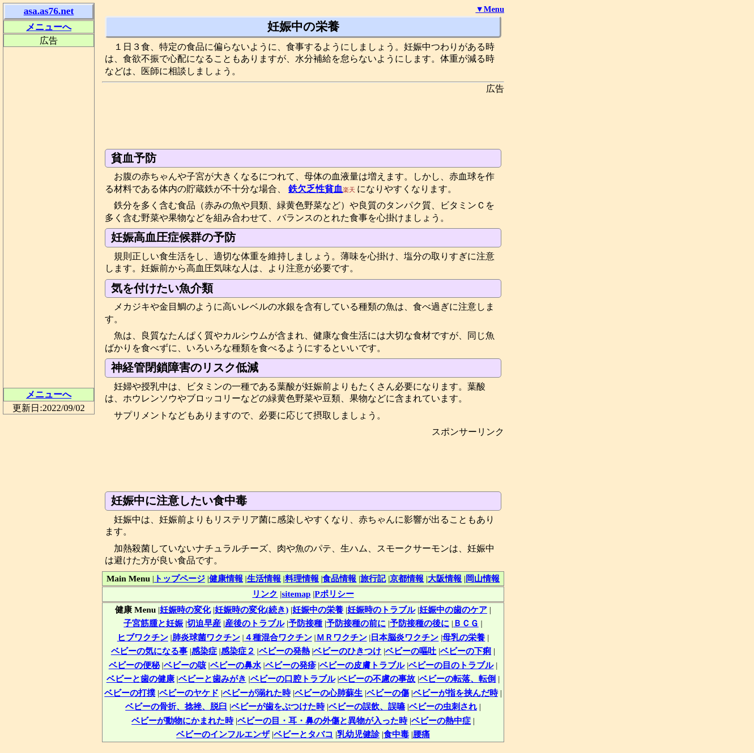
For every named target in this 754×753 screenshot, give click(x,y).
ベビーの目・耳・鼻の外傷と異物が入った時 (322, 720)
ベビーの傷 (388, 693)
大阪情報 (445, 578)
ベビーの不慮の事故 (377, 678)
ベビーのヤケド (189, 693)
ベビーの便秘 (134, 665)
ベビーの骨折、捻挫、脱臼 (176, 706)
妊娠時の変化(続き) (251, 609)
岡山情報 (483, 578)
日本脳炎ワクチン (404, 637)
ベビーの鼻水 (235, 665)
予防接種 (305, 623)
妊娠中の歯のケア (453, 609)
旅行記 (373, 578)
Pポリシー (333, 593)
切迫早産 (204, 623)
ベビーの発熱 (284, 651)
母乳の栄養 (463, 637)
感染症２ (238, 651)
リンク (265, 593)
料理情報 (302, 578)
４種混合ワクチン (278, 637)
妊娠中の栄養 (317, 609)
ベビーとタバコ (303, 734)
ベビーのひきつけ (347, 651)
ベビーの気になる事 (149, 651)
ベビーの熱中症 (441, 720)
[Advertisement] (308, 120)
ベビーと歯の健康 (140, 678)
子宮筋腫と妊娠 (153, 623)
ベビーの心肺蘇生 (329, 693)
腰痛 (421, 734)
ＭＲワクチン (341, 637)
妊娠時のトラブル (381, 609)
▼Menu (489, 9)
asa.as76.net (49, 11)
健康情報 (226, 578)
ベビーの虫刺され (443, 706)
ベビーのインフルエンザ (223, 734)
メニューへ (48, 27)
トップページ (179, 578)
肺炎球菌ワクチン (206, 637)
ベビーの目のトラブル (450, 665)
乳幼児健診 (358, 734)
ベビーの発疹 (290, 665)
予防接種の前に (356, 623)
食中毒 (396, 734)
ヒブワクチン (142, 637)
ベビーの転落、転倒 (457, 678)
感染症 (204, 651)
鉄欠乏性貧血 (315, 188)
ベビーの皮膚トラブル (362, 665)
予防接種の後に (419, 623)
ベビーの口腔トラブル (292, 678)
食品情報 (339, 578)
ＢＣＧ (466, 623)
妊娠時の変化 (185, 609)
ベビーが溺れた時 (257, 693)
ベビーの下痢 (465, 651)
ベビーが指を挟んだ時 (455, 693)
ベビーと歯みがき (212, 678)
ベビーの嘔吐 (410, 651)
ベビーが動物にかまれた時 (182, 720)
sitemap (296, 593)
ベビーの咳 (185, 665)
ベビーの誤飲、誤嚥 (367, 706)
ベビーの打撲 (129, 693)
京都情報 (407, 578)
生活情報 (264, 578)
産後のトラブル (254, 623)
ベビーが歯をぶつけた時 (278, 706)
